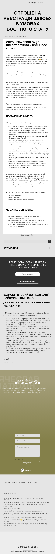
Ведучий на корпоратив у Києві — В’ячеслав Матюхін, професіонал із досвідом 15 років (25, 514)
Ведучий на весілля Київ (11, 508)
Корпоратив (7, 496)
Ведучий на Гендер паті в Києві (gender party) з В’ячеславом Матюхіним (23, 499)
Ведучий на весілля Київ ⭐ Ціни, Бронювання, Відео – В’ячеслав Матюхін (25, 520)
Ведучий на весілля (10, 493)
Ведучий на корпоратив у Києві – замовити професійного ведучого (26, 502)
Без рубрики (21, 36)
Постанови (11, 192)
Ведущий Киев (8, 491)
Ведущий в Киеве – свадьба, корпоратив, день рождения (22, 511)
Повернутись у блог (27, 235)
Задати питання (27, 274)
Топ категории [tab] (10, 482)
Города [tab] (22, 482)
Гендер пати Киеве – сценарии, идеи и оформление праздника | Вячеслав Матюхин (25, 524)
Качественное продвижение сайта (20, 551)
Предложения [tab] (33, 482)
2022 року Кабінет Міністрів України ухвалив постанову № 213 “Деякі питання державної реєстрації (25, 178)
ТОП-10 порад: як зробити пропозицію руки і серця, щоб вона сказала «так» (24, 505)
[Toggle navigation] (5, 3)
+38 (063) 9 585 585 (35, 3)
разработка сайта (28, 550)
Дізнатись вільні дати (27, 281)
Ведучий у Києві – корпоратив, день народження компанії (23, 517)
